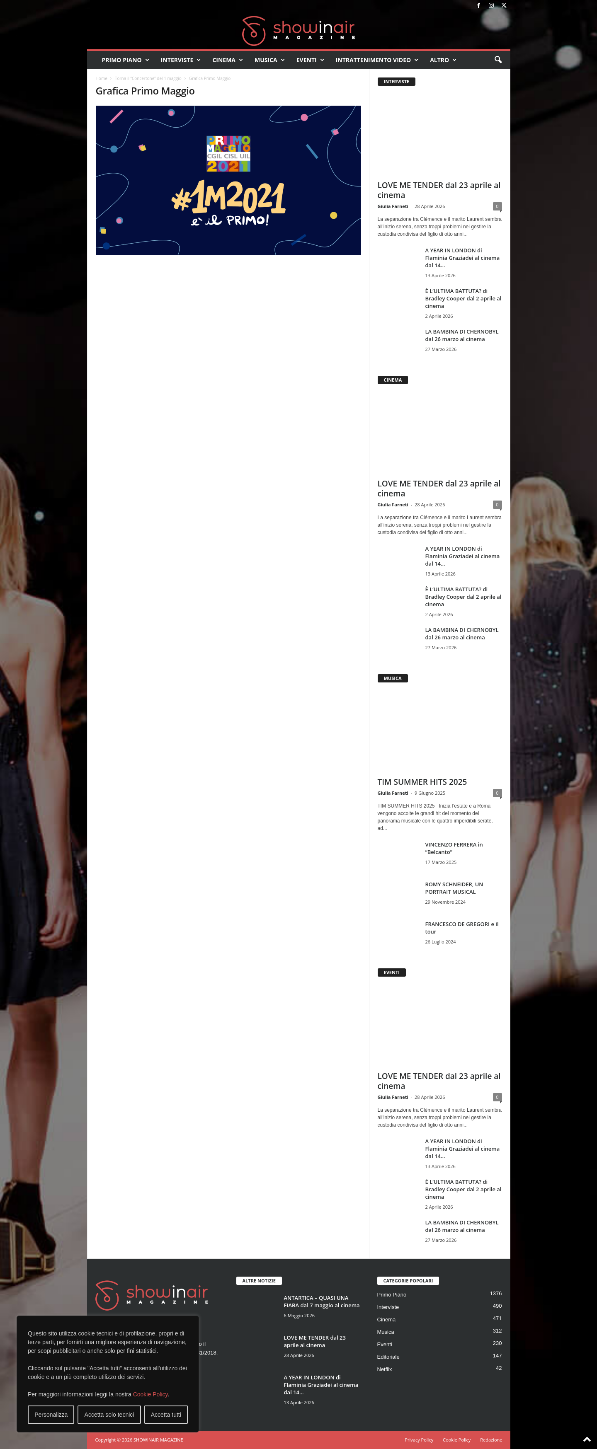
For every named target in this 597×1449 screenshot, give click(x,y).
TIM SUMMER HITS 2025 (422, 782)
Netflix (384, 1369)
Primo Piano (125, 60)
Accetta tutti (166, 1414)
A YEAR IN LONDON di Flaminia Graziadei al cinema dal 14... (462, 258)
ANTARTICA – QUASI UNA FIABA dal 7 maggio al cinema (322, 1301)
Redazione (491, 1440)
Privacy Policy (419, 1440)
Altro (443, 60)
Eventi (310, 60)
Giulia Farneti (393, 206)
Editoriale (388, 1357)
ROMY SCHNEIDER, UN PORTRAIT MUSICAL (454, 888)
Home (101, 78)
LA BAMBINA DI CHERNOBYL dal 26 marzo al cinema (462, 335)
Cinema (227, 60)
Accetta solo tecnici (109, 1414)
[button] (498, 60)
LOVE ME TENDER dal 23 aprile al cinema (439, 190)
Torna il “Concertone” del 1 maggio (148, 78)
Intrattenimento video (377, 60)
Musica (270, 60)
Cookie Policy (150, 1394)
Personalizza (51, 1414)
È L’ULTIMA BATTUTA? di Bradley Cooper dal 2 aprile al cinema (463, 298)
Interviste (181, 60)
